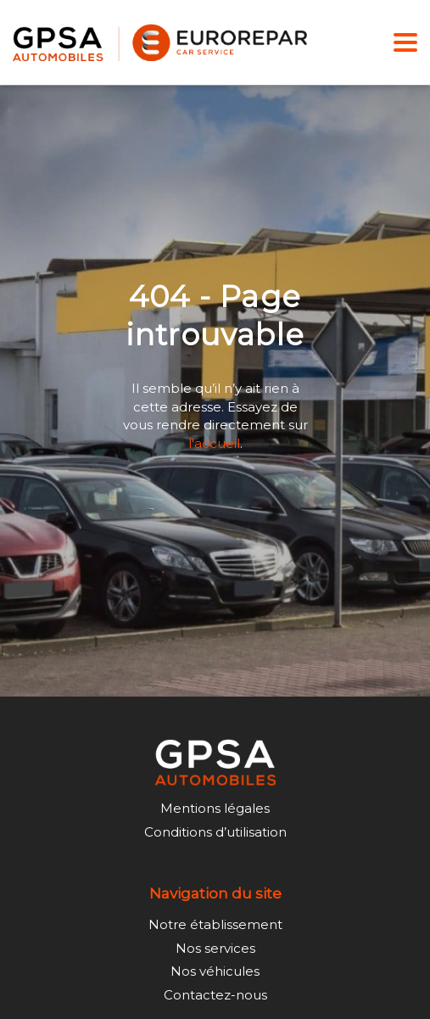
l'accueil (214, 442)
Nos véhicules (215, 971)
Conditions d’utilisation (215, 832)
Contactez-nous (215, 995)
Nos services (215, 948)
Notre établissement (215, 924)
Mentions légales (215, 808)
